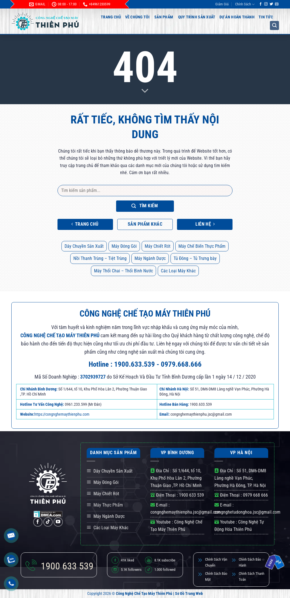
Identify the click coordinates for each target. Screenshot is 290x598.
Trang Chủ (111, 17)
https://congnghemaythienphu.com (61, 414)
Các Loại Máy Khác (178, 271)
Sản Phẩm (163, 17)
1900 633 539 (191, 495)
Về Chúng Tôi (137, 17)
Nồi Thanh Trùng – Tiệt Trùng (100, 258)
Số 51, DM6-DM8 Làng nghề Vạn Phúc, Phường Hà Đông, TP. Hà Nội (240, 478)
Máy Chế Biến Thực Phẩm (201, 246)
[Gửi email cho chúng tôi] (276, 4)
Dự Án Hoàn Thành (237, 17)
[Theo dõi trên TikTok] (48, 522)
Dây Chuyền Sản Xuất (84, 246)
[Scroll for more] (145, 91)
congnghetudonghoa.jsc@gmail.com (247, 512)
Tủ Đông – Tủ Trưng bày (195, 258)
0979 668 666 (255, 495)
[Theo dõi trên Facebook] (260, 4)
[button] (274, 25)
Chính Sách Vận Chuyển (216, 562)
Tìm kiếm (144, 206)
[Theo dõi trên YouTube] (58, 522)
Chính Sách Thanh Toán (251, 576)
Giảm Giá (222, 4)
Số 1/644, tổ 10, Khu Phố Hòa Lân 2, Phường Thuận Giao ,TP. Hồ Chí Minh (176, 478)
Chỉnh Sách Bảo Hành (250, 562)
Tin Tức (266, 17)
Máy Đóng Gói (124, 246)
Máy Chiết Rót (157, 246)
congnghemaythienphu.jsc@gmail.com (185, 512)
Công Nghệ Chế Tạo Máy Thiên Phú (144, 593)
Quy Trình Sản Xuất (197, 17)
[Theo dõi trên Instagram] (266, 4)
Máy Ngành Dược (150, 258)
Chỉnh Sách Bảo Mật (216, 576)
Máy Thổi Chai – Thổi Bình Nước (123, 271)
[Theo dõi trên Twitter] (271, 4)
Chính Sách (245, 4)
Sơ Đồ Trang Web (189, 593)
